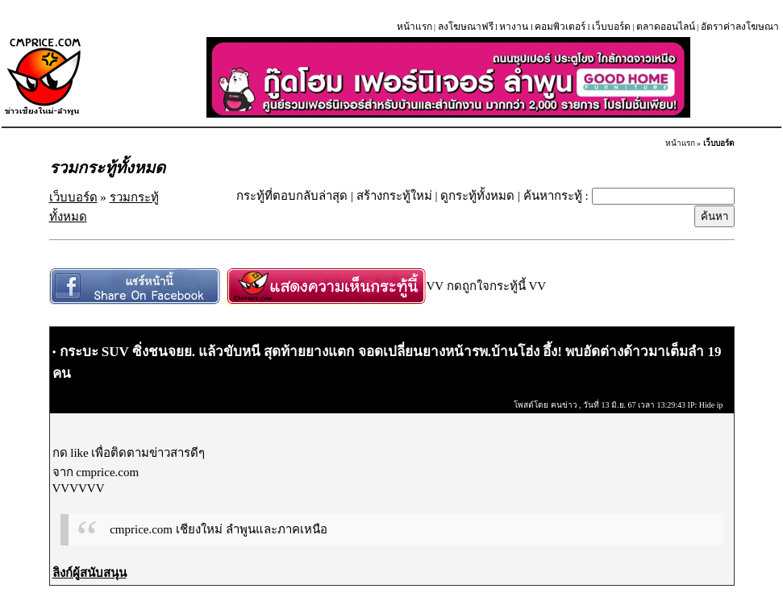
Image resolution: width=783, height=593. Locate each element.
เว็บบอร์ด (611, 26)
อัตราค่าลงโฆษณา (740, 26)
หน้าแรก (414, 26)
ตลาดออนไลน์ (665, 26)
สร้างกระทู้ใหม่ (394, 195)
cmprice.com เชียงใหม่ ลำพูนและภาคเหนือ (218, 529)
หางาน (513, 26)
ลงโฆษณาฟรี (466, 26)
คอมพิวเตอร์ (560, 26)
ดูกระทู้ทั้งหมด (477, 195)
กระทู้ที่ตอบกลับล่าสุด (292, 195)
